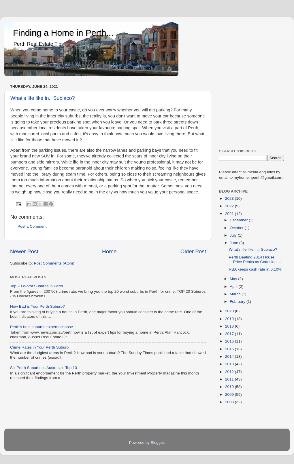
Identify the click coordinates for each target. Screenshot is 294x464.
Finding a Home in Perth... (63, 32)
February (238, 301)
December (239, 220)
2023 (230, 198)
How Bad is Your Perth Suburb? (37, 306)
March (236, 294)
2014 (230, 356)
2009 (230, 394)
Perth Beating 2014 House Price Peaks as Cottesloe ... (255, 259)
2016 (230, 341)
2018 (230, 326)
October (237, 228)
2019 (230, 319)
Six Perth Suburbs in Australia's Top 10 (43, 368)
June (234, 243)
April (234, 286)
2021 (230, 214)
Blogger (157, 442)
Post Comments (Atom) (54, 263)
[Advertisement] (251, 111)
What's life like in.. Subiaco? (42, 98)
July (234, 235)
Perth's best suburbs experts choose (41, 327)
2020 (230, 311)
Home (109, 251)
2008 (230, 402)
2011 (230, 379)
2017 (230, 334)
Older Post (193, 251)
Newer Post (24, 251)
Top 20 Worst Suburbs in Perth (36, 286)
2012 (230, 372)
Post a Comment (32, 226)
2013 (230, 364)
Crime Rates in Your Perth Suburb (39, 347)
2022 (230, 206)
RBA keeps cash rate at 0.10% (255, 269)
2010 (230, 387)
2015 (230, 349)
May (234, 279)
